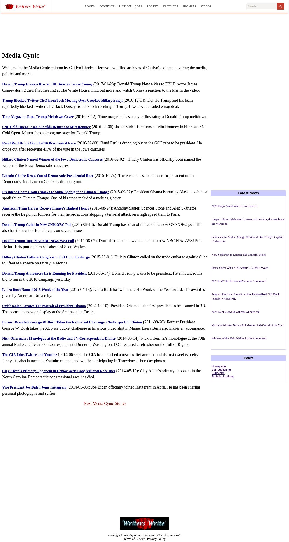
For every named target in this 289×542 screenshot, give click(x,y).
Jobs (138, 6)
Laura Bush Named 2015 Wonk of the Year (35, 290)
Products (170, 6)
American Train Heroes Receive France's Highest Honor (45, 208)
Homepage (219, 366)
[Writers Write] (28, 6)
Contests (106, 6)
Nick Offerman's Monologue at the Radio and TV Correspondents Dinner (59, 338)
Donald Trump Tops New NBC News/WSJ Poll (38, 241)
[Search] (280, 6)
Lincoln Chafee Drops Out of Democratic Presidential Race (47, 176)
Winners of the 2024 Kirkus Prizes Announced (239, 338)
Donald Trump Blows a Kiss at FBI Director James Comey (47, 84)
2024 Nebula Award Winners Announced (236, 311)
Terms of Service (134, 539)
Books (90, 6)
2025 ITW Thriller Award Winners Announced (239, 281)
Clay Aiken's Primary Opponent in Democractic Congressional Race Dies (58, 371)
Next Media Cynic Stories (105, 403)
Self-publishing (221, 369)
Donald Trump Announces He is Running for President (44, 273)
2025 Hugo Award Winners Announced (235, 206)
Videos (206, 6)
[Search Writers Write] (261, 6)
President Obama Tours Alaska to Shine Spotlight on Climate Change (55, 192)
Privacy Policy (156, 539)
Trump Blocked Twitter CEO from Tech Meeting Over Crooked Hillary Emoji (62, 100)
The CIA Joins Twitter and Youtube (29, 355)
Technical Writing (223, 376)
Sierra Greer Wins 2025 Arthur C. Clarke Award (240, 267)
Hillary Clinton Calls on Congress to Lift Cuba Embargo (46, 257)
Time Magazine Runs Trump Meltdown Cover (38, 117)
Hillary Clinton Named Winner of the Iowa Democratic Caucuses (52, 159)
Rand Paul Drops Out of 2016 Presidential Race (39, 143)
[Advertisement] (144, 30)
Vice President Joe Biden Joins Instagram (34, 387)
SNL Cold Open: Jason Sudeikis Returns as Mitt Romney (46, 127)
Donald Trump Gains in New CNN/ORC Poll (36, 224)
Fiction (125, 6)
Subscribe (218, 373)
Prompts (189, 6)
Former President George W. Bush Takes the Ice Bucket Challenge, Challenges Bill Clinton (72, 322)
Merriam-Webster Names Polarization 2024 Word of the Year (247, 325)
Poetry (152, 6)
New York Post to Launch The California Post (239, 254)
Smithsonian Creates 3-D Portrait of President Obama (44, 306)
